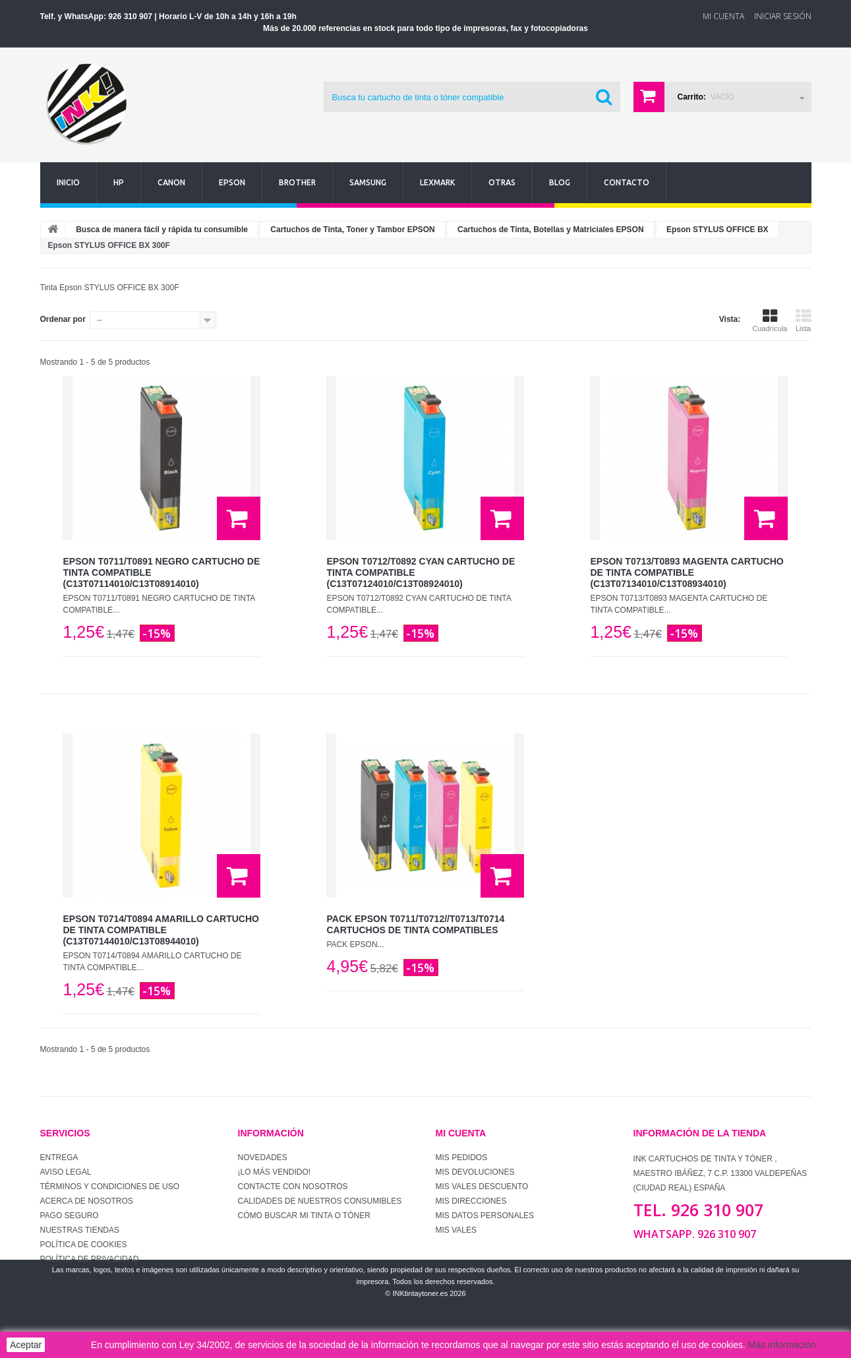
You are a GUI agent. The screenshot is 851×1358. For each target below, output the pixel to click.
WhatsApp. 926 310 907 (694, 1234)
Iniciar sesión (782, 16)
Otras (501, 182)
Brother (297, 182)
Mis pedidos (462, 1157)
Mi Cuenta (723, 16)
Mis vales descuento (482, 1186)
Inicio (68, 182)
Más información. (783, 1345)
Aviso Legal (66, 1172)
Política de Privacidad (89, 1259)
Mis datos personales (485, 1215)
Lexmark (437, 182)
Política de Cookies (83, 1244)
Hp (118, 182)
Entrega (59, 1157)
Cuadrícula (769, 320)
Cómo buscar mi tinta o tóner (304, 1215)
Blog (559, 182)
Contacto (626, 182)
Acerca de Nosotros (86, 1201)
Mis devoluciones (475, 1172)
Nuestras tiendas (79, 1230)
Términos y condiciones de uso (110, 1186)
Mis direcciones (471, 1201)
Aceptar (26, 1345)
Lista (803, 320)
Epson (232, 182)
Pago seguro (69, 1215)
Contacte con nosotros (293, 1186)
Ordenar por (63, 319)
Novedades (262, 1157)
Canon (171, 182)
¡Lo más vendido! (274, 1172)
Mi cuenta (461, 1133)
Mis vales (456, 1230)
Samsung (367, 182)
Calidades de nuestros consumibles (320, 1201)
